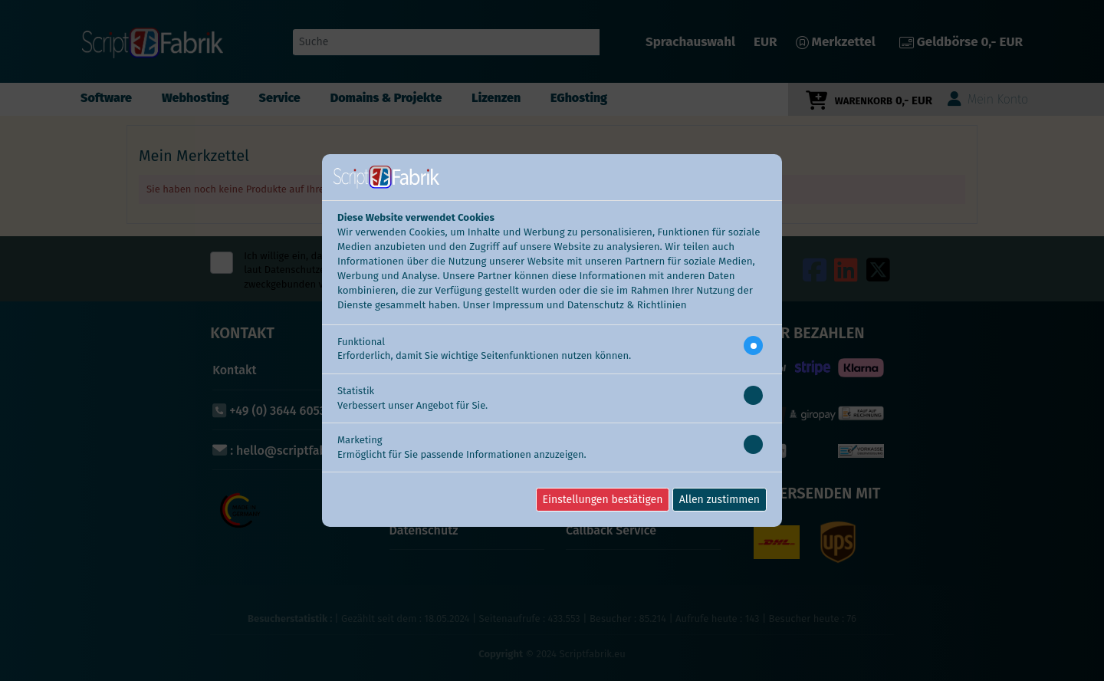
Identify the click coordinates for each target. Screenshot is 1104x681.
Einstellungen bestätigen (603, 499)
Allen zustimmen (719, 499)
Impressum (518, 305)
